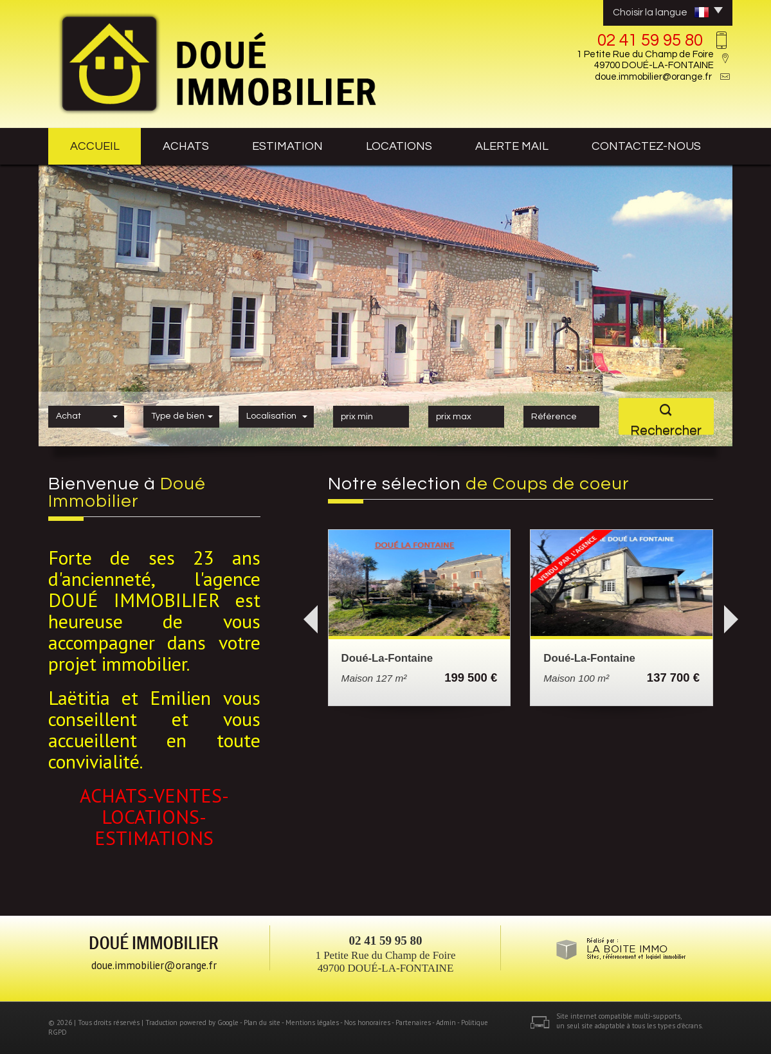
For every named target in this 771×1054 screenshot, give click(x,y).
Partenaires (413, 1022)
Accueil (95, 146)
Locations (399, 146)
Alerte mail (512, 146)
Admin (446, 1022)
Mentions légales (312, 1022)
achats (186, 146)
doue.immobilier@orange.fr (653, 77)
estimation (287, 146)
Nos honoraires (367, 1022)
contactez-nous (646, 146)
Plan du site (262, 1022)
